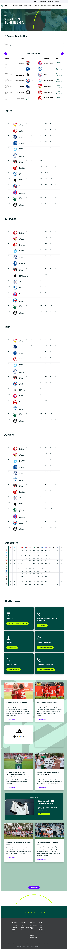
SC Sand (22, 86)
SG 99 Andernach (48, 74)
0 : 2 (34, 80)
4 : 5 (34, 75)
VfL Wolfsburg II (20, 98)
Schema (58, 62)
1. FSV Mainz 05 (48, 92)
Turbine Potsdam (19, 80)
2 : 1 (34, 69)
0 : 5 (34, 92)
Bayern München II (48, 63)
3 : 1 (34, 63)
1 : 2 (34, 98)
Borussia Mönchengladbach (19, 75)
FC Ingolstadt (20, 63)
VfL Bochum (47, 69)
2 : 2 (34, 86)
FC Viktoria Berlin (48, 80)
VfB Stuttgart (47, 86)
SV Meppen (21, 69)
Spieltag (6, 44)
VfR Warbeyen (20, 92)
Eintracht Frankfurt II (48, 98)
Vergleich (59, 64)
